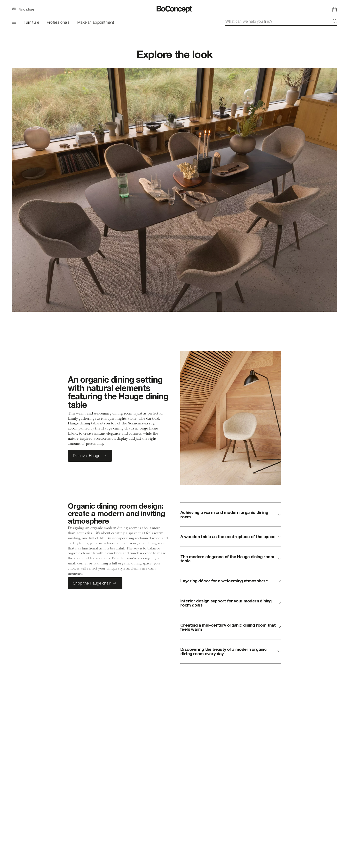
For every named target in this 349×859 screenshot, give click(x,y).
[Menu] (14, 22)
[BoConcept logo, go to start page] (174, 9)
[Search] (335, 21)
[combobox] (281, 21)
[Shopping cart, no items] (334, 9)
